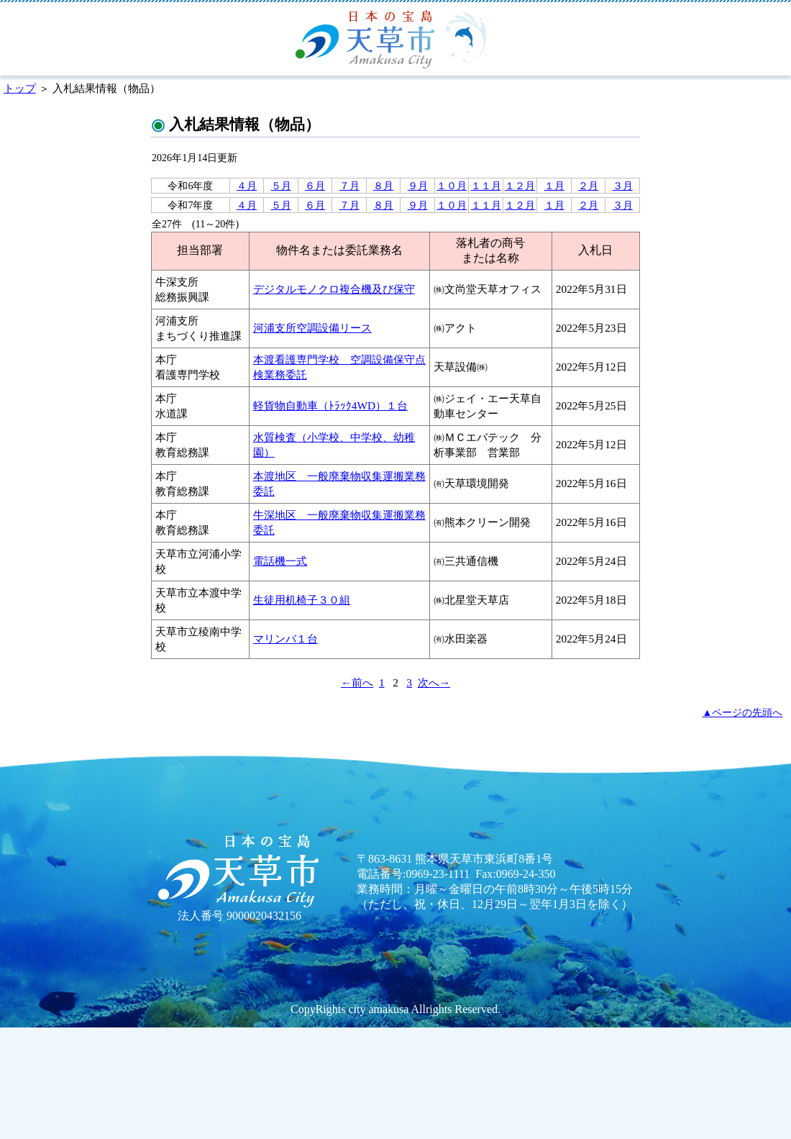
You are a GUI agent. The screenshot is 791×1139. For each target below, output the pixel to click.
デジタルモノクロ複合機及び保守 (334, 289)
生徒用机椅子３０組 (301, 600)
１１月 (486, 185)
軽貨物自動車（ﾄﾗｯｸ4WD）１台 (330, 405)
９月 (418, 185)
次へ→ (434, 682)
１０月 (451, 185)
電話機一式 (280, 561)
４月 (247, 185)
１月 (554, 185)
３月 (623, 185)
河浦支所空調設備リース (312, 328)
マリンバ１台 (285, 638)
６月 (315, 185)
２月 (588, 185)
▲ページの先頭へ (743, 712)
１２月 (520, 185)
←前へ (357, 682)
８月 (383, 185)
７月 (349, 185)
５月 (281, 185)
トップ (20, 88)
